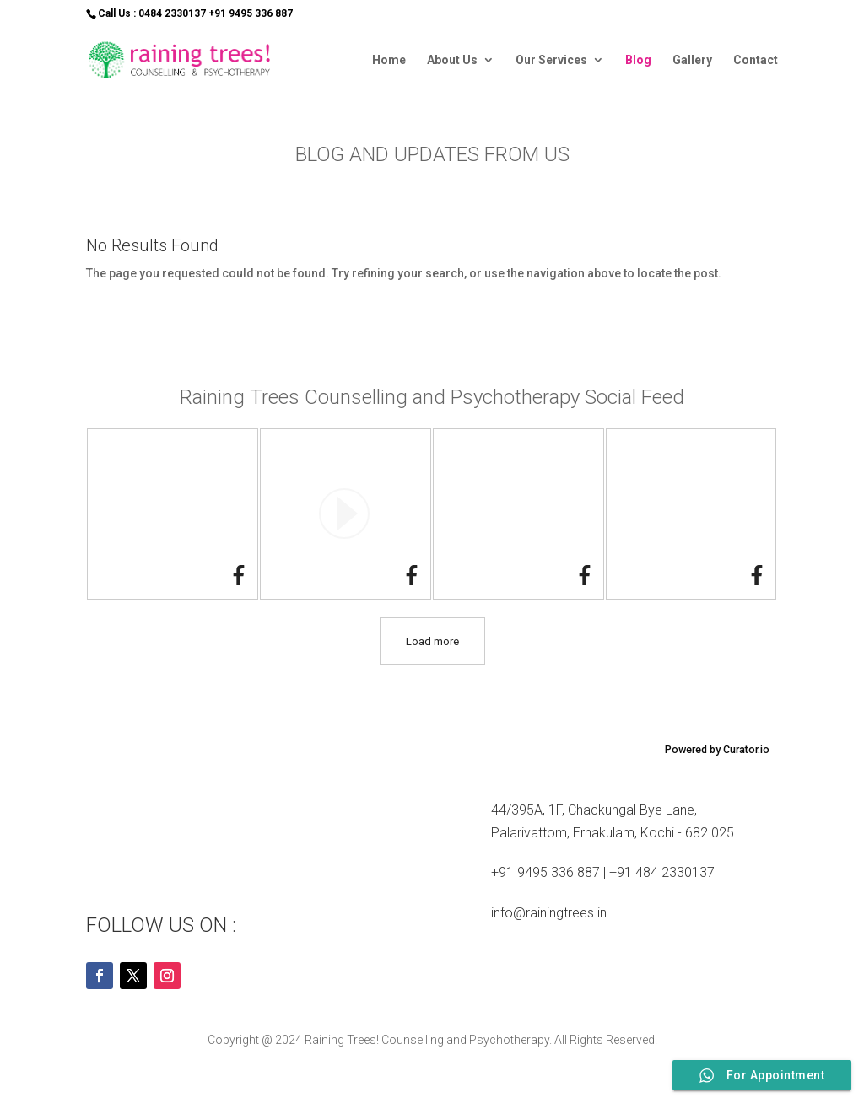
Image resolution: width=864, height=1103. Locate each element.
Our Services (551, 60)
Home (389, 60)
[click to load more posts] (432, 641)
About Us (452, 60)
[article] (172, 514)
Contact (755, 60)
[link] (239, 578)
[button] (345, 514)
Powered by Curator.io (717, 749)
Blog (638, 60)
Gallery (692, 60)
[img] (172, 514)
